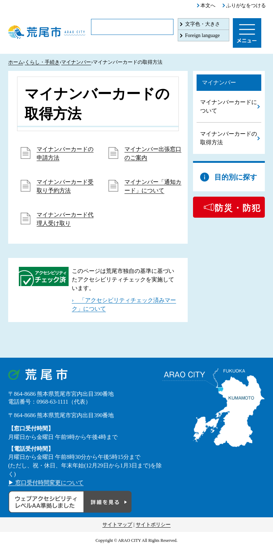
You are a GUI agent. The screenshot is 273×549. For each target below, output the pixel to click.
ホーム (15, 62)
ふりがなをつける (246, 5)
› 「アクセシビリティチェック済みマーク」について (124, 304)
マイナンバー (76, 62)
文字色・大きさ (202, 24)
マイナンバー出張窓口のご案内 (152, 153)
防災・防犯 (238, 208)
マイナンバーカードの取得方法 (228, 138)
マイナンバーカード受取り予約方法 (65, 186)
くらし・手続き (42, 62)
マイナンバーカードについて (228, 106)
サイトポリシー (153, 524)
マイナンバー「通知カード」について (152, 186)
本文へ (207, 5)
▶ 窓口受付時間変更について (46, 483)
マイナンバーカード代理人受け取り (65, 219)
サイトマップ (117, 524)
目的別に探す (235, 177)
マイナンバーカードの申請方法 (65, 153)
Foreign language (202, 35)
